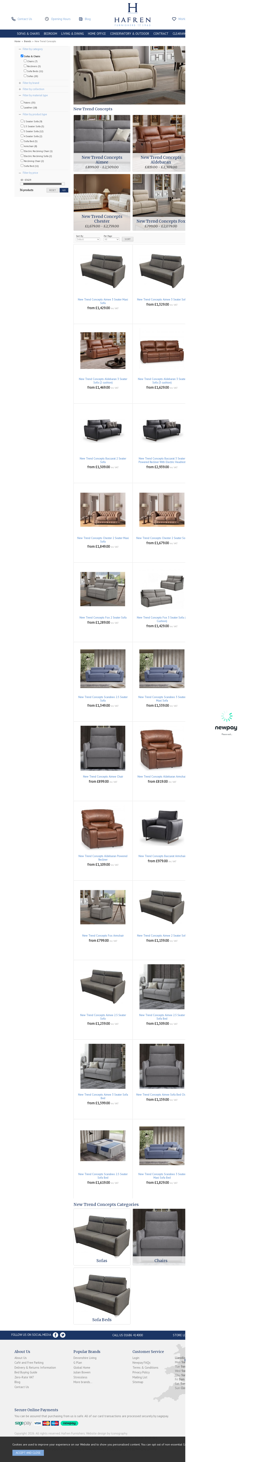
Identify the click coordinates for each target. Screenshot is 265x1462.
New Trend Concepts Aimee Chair (103, 776)
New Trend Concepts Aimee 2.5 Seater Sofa (103, 1016)
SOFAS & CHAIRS (28, 34)
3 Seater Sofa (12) (32, 131)
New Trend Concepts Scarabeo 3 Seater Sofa (221, 698)
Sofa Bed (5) (29, 141)
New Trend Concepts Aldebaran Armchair (161, 776)
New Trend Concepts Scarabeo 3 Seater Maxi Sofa (162, 698)
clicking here (205, 1444)
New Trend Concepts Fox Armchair (103, 935)
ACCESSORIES (224, 34)
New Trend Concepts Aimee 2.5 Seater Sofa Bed (162, 1016)
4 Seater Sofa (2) (31, 136)
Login (135, 1358)
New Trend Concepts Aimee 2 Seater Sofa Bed (221, 937)
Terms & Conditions (145, 1367)
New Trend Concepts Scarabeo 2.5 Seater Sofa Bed (103, 1175)
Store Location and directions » (198, 1335)
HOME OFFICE (97, 34)
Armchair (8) (29, 146)
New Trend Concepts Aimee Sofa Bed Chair (162, 1094)
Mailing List (139, 1377)
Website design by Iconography (106, 1433)
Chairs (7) (30, 61)
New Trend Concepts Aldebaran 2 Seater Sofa (221, 301)
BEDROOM (50, 34)
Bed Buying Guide (25, 1372)
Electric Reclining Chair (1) (37, 151)
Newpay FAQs (141, 1363)
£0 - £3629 (26, 179)
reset (52, 190)
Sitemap (137, 1382)
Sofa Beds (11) (33, 71)
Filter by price (30, 173)
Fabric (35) (28, 102)
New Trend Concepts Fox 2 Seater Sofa (103, 617)
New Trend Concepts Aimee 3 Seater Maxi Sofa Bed (221, 1016)
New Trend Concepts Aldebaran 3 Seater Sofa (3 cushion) (162, 380)
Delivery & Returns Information (35, 1367)
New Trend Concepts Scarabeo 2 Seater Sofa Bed (221, 1096)
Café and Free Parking (28, 1363)
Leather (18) (29, 107)
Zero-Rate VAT (24, 1377)
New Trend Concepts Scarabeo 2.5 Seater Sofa (103, 698)
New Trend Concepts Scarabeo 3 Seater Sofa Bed (221, 1175)
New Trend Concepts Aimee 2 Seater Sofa (162, 935)
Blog (17, 1382)
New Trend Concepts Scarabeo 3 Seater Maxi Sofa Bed (162, 1175)
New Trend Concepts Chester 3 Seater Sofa (221, 538)
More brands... (82, 1382)
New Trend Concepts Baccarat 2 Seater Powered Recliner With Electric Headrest (221, 380)
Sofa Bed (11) (30, 165)
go (64, 190)
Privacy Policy (141, 1372)
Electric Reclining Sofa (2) (36, 156)
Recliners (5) (32, 66)
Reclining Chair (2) (32, 161)
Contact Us (21, 1387)
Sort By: (88, 238)
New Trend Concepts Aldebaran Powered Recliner (102, 857)
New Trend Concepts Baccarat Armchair (162, 856)
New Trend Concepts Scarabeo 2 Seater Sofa (221, 619)
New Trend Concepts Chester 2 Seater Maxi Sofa (103, 539)
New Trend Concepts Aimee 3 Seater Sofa (162, 299)
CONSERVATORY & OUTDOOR (129, 34)
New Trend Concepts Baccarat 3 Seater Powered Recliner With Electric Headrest (162, 460)
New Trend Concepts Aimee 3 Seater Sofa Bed (103, 1096)
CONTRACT (161, 34)
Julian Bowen (81, 1372)
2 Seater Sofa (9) (31, 121)
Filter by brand (31, 83)
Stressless (80, 1377)
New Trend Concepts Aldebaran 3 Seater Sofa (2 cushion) (103, 380)
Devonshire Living (84, 1358)
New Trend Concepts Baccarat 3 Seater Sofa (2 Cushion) (221, 460)
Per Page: (111, 238)
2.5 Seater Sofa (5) (32, 126)
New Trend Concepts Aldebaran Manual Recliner (221, 778)
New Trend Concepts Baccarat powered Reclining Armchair (221, 857)
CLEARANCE (180, 34)
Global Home (81, 1367)
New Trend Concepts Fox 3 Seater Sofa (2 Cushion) (162, 619)
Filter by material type (35, 95)
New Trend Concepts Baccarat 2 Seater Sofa (103, 460)
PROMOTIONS (201, 34)
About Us (20, 1358)
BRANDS (242, 34)
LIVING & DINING (72, 34)
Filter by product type (35, 114)
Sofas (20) (31, 76)
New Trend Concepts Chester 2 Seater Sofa (162, 538)
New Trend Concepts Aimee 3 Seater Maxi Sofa (103, 301)
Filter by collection (33, 89)
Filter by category (33, 49)
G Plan (77, 1363)
